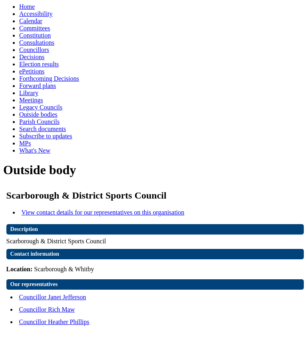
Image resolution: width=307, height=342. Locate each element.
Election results (39, 64)
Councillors (34, 49)
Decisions (31, 57)
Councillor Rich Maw (47, 309)
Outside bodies (38, 114)
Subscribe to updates (45, 136)
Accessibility (36, 13)
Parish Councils (39, 121)
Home (27, 6)
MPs (25, 143)
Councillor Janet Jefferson (52, 297)
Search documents (42, 128)
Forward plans (37, 85)
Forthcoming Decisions (49, 78)
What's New (34, 150)
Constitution (35, 35)
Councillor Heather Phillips (54, 321)
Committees (34, 28)
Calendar (30, 21)
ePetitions (31, 71)
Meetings (31, 100)
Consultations (36, 42)
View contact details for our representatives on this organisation (103, 212)
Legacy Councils (40, 107)
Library (28, 92)
